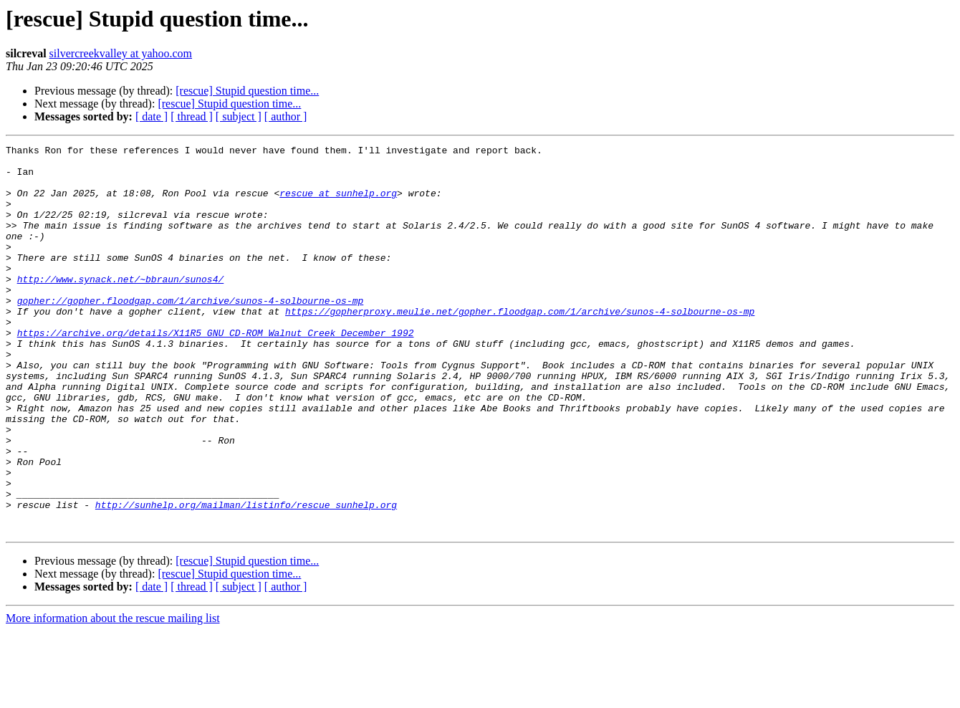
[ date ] (151, 116)
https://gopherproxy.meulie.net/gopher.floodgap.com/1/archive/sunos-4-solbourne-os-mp (519, 345)
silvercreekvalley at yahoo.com (120, 53)
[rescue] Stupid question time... (247, 91)
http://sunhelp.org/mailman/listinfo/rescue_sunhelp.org (246, 577)
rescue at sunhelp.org (338, 203)
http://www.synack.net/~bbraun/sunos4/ (120, 306)
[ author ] (285, 116)
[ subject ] (238, 116)
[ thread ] (192, 116)
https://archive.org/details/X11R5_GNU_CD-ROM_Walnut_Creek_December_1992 (215, 371)
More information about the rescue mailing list (113, 695)
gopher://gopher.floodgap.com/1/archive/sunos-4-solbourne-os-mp (190, 332)
